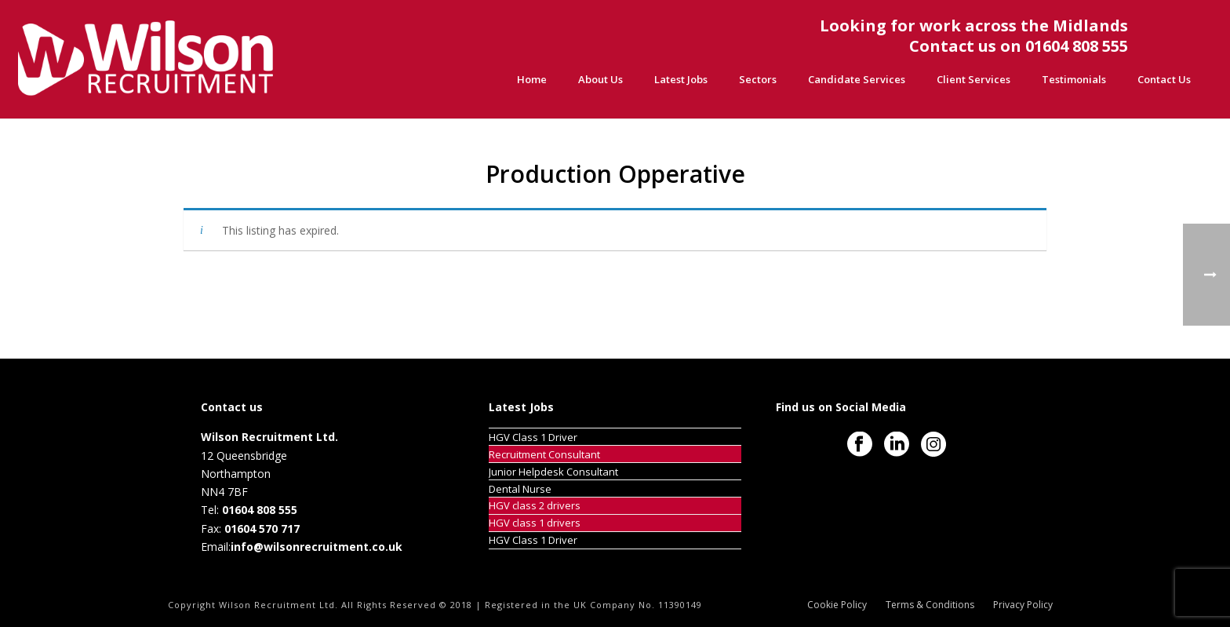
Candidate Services (856, 79)
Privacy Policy (1023, 605)
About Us (600, 79)
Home (532, 79)
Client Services (973, 79)
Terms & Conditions (930, 605)
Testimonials (1074, 79)
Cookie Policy (837, 605)
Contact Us (1164, 79)
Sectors (758, 79)
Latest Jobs (681, 79)
